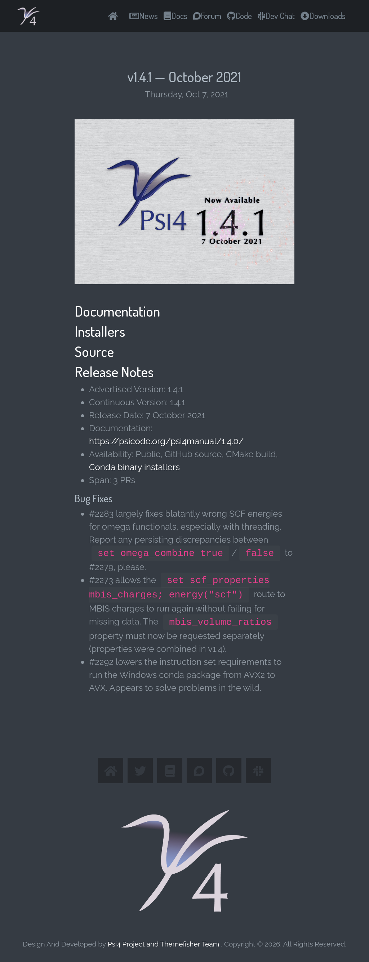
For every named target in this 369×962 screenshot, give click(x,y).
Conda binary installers (134, 467)
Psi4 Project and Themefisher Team (164, 944)
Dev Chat (276, 15)
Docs (175, 15)
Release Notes (114, 371)
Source (94, 351)
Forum (207, 15)
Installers (100, 331)
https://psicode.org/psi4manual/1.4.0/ (166, 441)
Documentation (117, 311)
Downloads (323, 15)
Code (239, 15)
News (143, 15)
